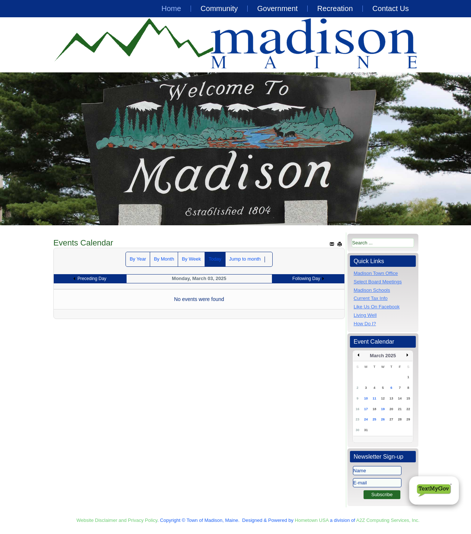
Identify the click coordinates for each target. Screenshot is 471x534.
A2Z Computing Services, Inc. (387, 520)
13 (391, 398)
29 (408, 419)
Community (219, 8)
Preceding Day (91, 278)
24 (366, 419)
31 (366, 430)
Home (171, 8)
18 (374, 409)
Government (277, 8)
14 (399, 398)
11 (374, 398)
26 (383, 419)
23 (357, 419)
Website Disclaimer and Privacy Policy (117, 520)
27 (391, 419)
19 (383, 409)
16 (357, 409)
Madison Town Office (376, 273)
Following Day (306, 278)
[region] (235, 148)
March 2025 (383, 355)
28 (399, 419)
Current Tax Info (370, 298)
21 (399, 409)
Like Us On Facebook (377, 306)
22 (408, 409)
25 (374, 419)
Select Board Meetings (378, 281)
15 (408, 398)
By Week (191, 259)
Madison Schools (372, 290)
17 (366, 409)
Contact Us (390, 8)
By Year (138, 259)
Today (215, 259)
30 (357, 430)
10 (366, 398)
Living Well (365, 315)
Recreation (335, 8)
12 (383, 398)
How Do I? (365, 323)
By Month (164, 259)
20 (391, 409)
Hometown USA (312, 520)
